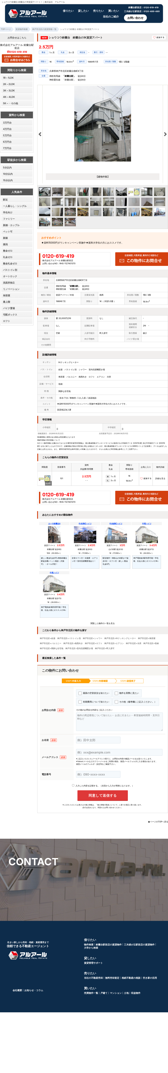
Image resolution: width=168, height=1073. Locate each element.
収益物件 (135, 993)
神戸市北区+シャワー (92, 638)
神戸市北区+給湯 (47, 638)
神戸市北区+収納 (151, 643)
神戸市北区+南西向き (73, 643)
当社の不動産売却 (93, 978)
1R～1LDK (8, 77)
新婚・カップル (11, 225)
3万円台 (7, 122)
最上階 (6, 301)
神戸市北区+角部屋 (146, 638)
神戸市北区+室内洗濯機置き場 (79, 648)
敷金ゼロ (7, 250)
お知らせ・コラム (33, 991)
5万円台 (7, 135)
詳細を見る (160, 478)
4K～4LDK (9, 96)
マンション (116, 993)
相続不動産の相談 (131, 978)
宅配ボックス (10, 314)
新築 (5, 237)
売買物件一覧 (91, 993)
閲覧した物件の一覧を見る (103, 623)
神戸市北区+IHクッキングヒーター (120, 638)
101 (61, 478)
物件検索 (88, 945)
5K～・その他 (10, 103)
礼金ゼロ (7, 257)
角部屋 (6, 295)
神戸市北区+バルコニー (50, 643)
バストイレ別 (10, 269)
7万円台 (7, 148)
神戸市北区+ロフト (93, 643)
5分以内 (7, 167)
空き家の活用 (150, 978)
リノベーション (11, 289)
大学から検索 (91, 948)
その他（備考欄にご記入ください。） (135, 702)
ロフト (6, 321)
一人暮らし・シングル (15, 206)
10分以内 (8, 173)
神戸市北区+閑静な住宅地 (51, 648)
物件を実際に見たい (127, 693)
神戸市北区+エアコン (114, 643)
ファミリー (9, 218)
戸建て (104, 993)
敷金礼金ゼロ (10, 263)
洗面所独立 (9, 282)
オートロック (10, 276)
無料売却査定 (112, 978)
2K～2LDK (9, 84)
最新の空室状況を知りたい (93, 693)
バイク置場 (9, 308)
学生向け (7, 212)
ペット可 (7, 231)
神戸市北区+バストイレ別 (69, 638)
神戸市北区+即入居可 (104, 648)
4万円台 (7, 129)
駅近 (5, 199)
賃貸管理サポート (93, 963)
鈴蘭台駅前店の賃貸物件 (109, 945)
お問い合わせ (135, 17)
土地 (126, 993)
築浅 (5, 244)
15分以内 (8, 180)
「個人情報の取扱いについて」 (107, 805)
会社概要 (17, 991)
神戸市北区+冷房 (133, 643)
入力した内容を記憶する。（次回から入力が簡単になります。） (103, 785)
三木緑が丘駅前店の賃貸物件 (139, 945)
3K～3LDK (9, 90)
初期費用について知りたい (93, 702)
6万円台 (7, 141)
